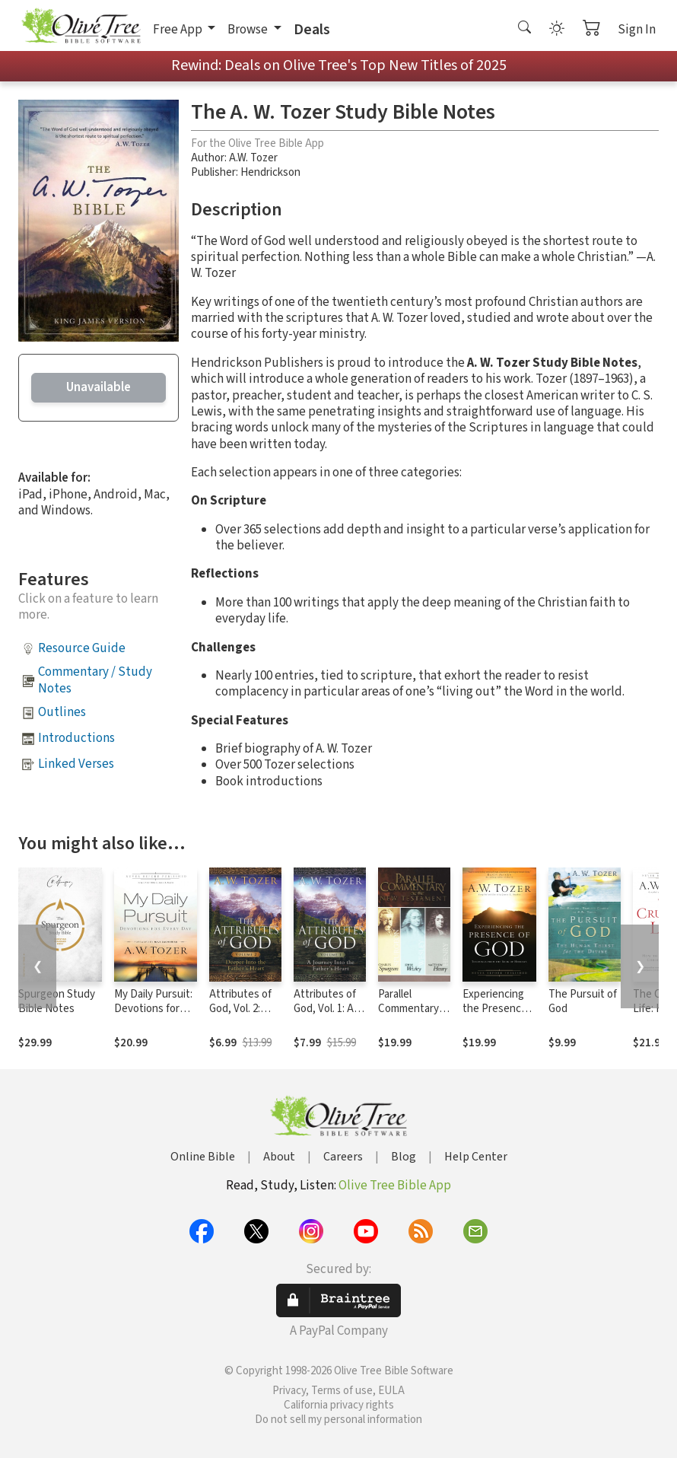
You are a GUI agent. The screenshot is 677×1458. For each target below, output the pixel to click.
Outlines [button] (62, 712)
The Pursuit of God (582, 1001)
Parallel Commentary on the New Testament (408, 1016)
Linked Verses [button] (76, 764)
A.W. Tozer (253, 158)
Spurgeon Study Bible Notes (56, 1001)
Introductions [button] (76, 738)
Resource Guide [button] (82, 648)
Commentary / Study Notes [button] (95, 680)
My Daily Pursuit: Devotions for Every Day (153, 1008)
